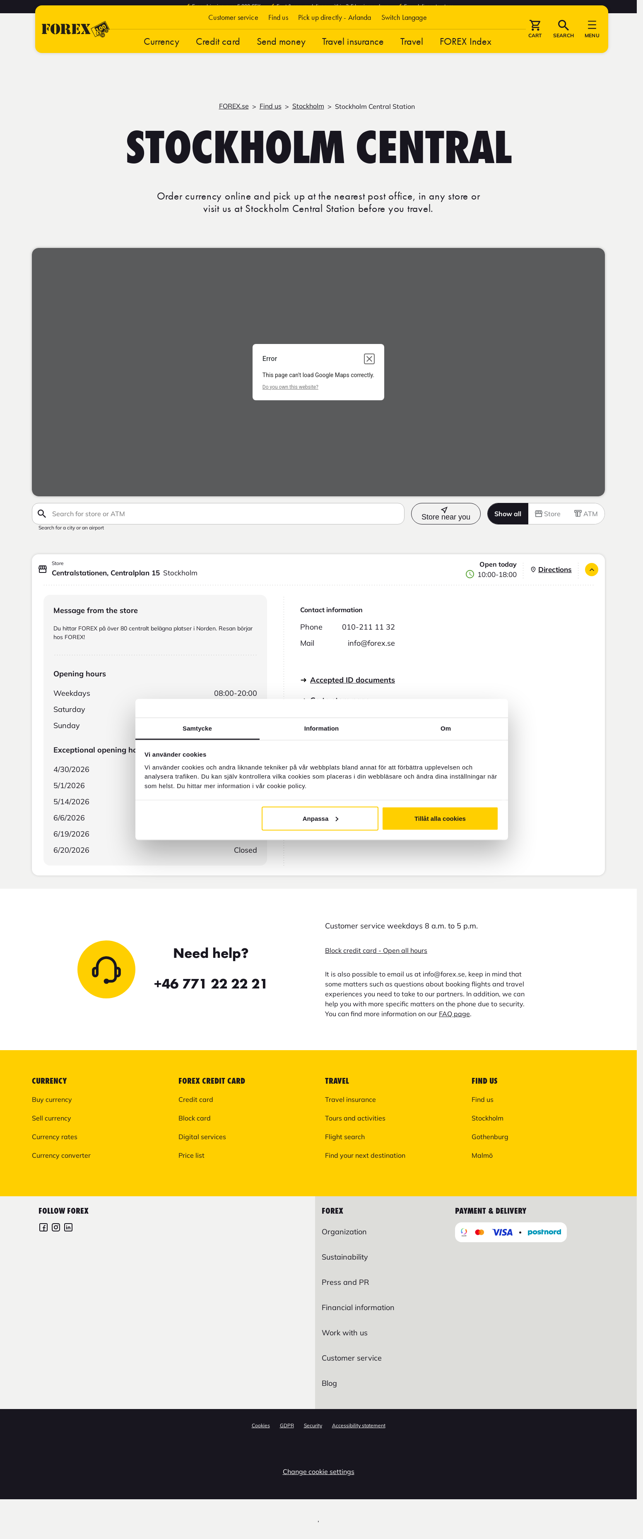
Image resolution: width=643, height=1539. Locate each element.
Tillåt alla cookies (440, 818)
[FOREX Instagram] (56, 1228)
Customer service (233, 31)
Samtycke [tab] (197, 728)
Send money (281, 55)
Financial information (358, 1307)
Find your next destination (365, 1155)
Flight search (345, 1137)
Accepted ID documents (352, 680)
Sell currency (51, 1118)
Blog (329, 1383)
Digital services (202, 1137)
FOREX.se (234, 106)
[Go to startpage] (76, 43)
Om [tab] (446, 728)
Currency (161, 55)
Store (548, 514)
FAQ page (454, 1014)
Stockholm (308, 106)
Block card (194, 1118)
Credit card (218, 55)
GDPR (287, 1425)
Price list (191, 1155)
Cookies (261, 1425)
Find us (278, 31)
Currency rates (54, 1137)
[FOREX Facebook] (43, 1228)
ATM (586, 514)
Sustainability (345, 1257)
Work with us (345, 1332)
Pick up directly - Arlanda (334, 31)
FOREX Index (465, 55)
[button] (404, 31)
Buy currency (52, 1099)
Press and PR (345, 1282)
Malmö (482, 1155)
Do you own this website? (290, 387)
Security (313, 1425)
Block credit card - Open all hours (376, 950)
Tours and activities (355, 1118)
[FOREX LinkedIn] (68, 1228)
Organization (344, 1231)
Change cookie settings (318, 1471)
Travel (411, 55)
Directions (551, 569)
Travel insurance (353, 55)
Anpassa (321, 818)
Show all (507, 514)
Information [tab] (321, 728)
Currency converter (61, 1155)
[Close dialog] (369, 359)
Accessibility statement (358, 1425)
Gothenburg (490, 1137)
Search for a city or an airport (71, 527)
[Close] (591, 569)
